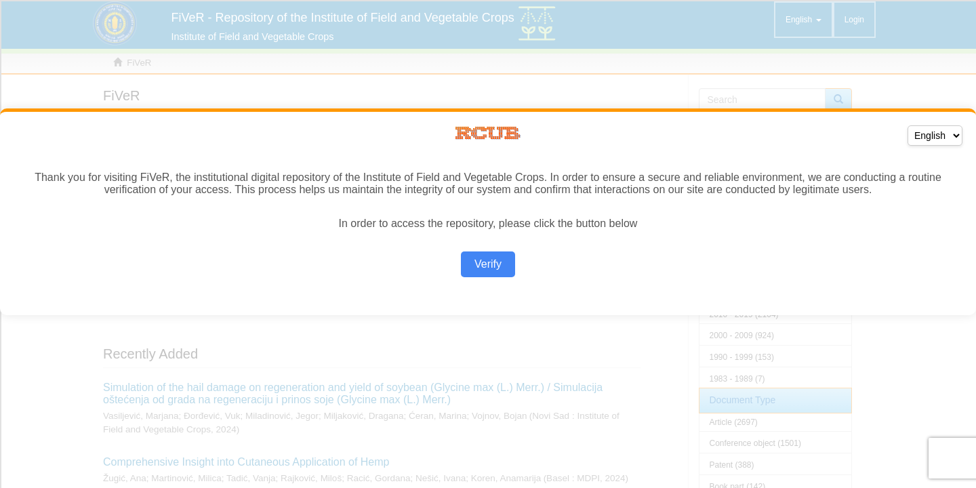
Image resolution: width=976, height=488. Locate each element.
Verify (488, 264)
